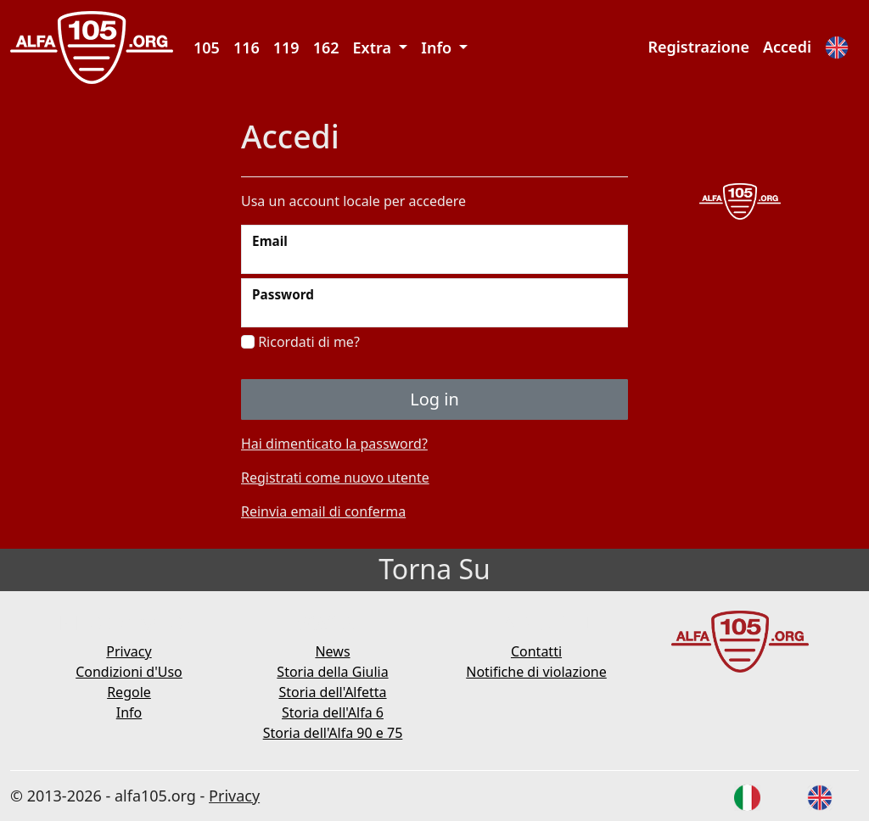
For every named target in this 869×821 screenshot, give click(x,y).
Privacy (128, 651)
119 (286, 47)
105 (206, 47)
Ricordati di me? (300, 341)
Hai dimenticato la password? (334, 443)
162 (326, 47)
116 (246, 47)
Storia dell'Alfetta (332, 692)
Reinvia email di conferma (323, 511)
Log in (434, 399)
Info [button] (438, 47)
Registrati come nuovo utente (335, 477)
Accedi (787, 46)
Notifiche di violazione (536, 671)
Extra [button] (374, 47)
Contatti (536, 651)
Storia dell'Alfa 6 (333, 712)
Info (129, 712)
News (332, 651)
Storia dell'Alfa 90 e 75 (333, 732)
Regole (129, 692)
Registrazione (698, 46)
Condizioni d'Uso (129, 671)
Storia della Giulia (332, 671)
